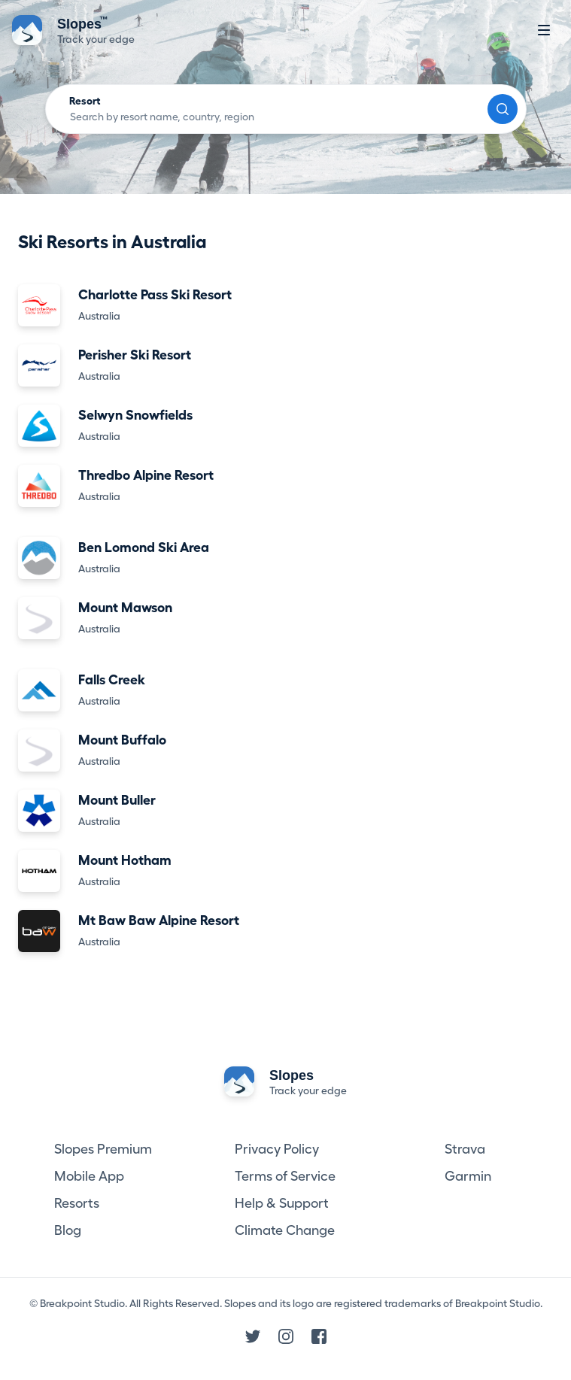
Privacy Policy (277, 1149)
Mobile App (89, 1176)
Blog (67, 1230)
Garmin (468, 1176)
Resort (85, 101)
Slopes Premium (103, 1149)
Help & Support (282, 1203)
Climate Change (285, 1230)
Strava (465, 1149)
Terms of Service (285, 1176)
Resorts (76, 1203)
